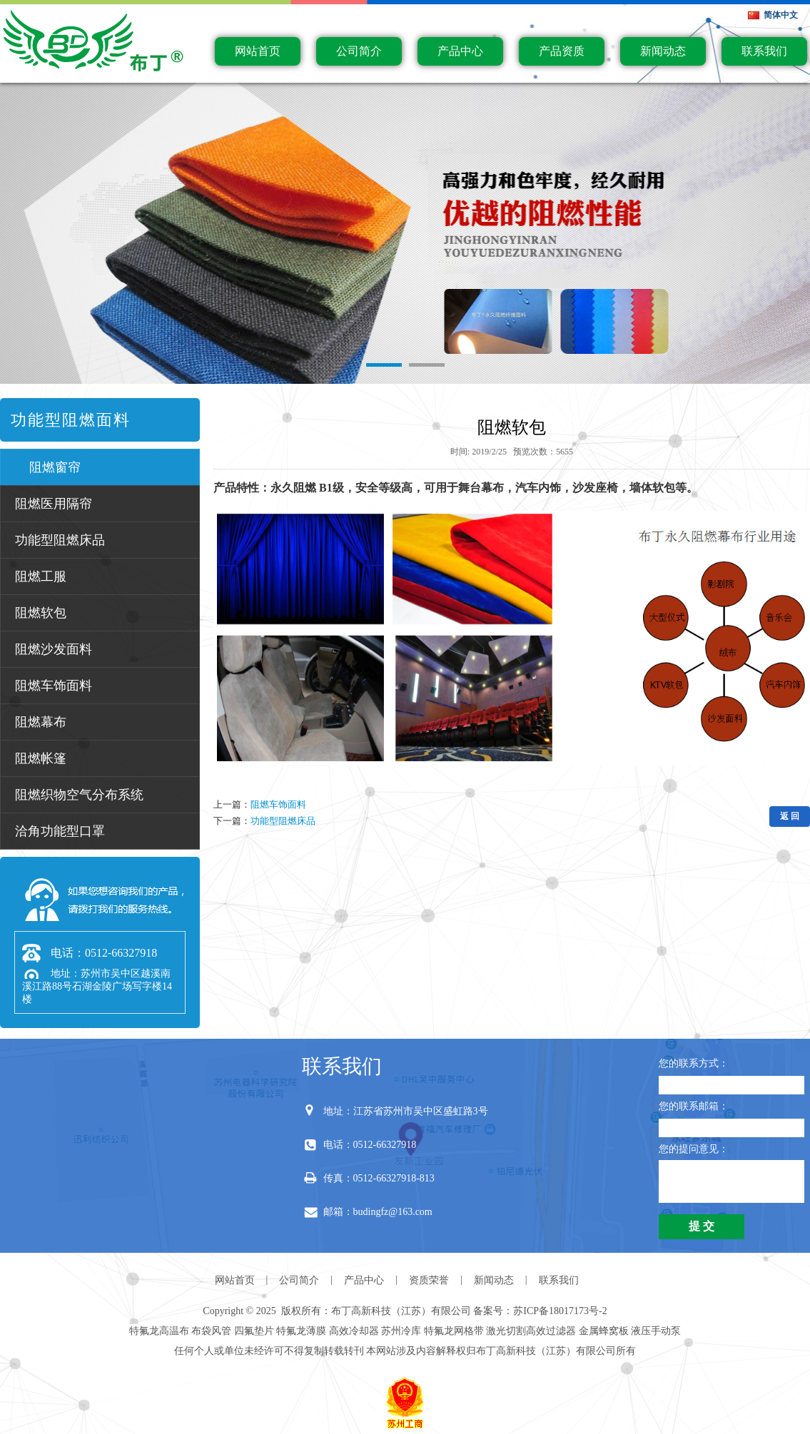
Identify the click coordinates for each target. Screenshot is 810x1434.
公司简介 (359, 51)
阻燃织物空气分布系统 (79, 795)
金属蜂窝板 (604, 1331)
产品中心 (460, 51)
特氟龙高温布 (159, 1331)
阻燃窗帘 (55, 467)
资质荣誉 (429, 1280)
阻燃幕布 (40, 722)
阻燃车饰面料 (53, 685)
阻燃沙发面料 (53, 649)
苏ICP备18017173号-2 (560, 1311)
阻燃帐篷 (40, 758)
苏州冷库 (401, 1331)
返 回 (789, 816)
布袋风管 (211, 1331)
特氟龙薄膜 (301, 1331)
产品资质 (561, 51)
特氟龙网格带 (454, 1331)
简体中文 (781, 15)
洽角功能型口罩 (60, 831)
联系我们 (764, 51)
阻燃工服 (40, 576)
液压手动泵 (656, 1331)
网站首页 (257, 51)
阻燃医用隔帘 (53, 504)
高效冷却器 (354, 1331)
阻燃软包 (40, 613)
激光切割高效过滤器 (531, 1331)
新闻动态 (663, 51)
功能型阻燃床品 (60, 540)
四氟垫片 (254, 1331)
